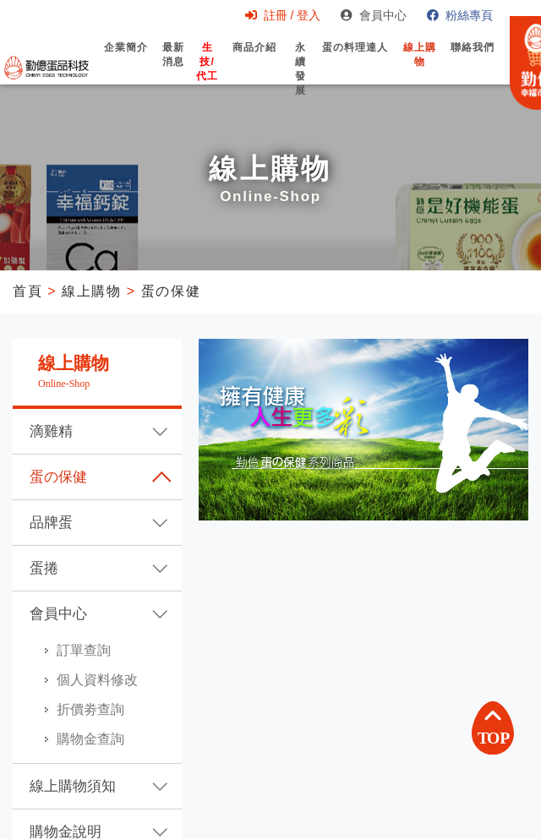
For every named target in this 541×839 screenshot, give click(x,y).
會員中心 (374, 15)
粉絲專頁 (460, 15)
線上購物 (420, 69)
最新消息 (173, 69)
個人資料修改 (97, 680)
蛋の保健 (170, 291)
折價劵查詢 (90, 709)
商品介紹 (254, 62)
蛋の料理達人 (355, 62)
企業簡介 (125, 62)
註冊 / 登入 (283, 15)
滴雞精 (51, 431)
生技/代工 (207, 76)
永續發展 (301, 83)
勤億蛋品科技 (46, 67)
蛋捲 (44, 568)
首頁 (27, 291)
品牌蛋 (51, 523)
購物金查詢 (90, 739)
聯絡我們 (472, 62)
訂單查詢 (84, 650)
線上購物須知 (73, 786)
